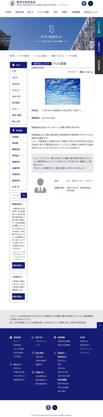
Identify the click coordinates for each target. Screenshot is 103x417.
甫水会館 (61, 391)
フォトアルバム (41, 341)
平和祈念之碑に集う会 (20, 372)
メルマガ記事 (19, 349)
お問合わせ (84, 341)
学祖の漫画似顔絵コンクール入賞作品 (42, 360)
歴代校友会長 (63, 383)
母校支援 (17, 345)
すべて (16, 341)
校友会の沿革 (63, 372)
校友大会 (17, 368)
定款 (59, 364)
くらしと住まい (41, 56)
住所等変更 (98, 65)
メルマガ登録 (98, 27)
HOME (8, 12)
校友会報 (39, 357)
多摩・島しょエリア (41, 63)
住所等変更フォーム (42, 380)
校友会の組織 (63, 387)
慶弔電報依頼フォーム (42, 384)
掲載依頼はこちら (18, 265)
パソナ (38, 345)
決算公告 (61, 368)
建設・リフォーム (58, 56)
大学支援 (17, 356)
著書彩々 (39, 364)
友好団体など (85, 345)
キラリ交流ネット (25, 56)
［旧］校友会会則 (64, 376)
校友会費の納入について (42, 376)
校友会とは (62, 360)
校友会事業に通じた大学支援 (20, 352)
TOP (14, 71)
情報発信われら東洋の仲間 (20, 380)
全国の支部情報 (64, 341)
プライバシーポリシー (87, 349)
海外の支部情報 (64, 345)
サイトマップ (84, 352)
